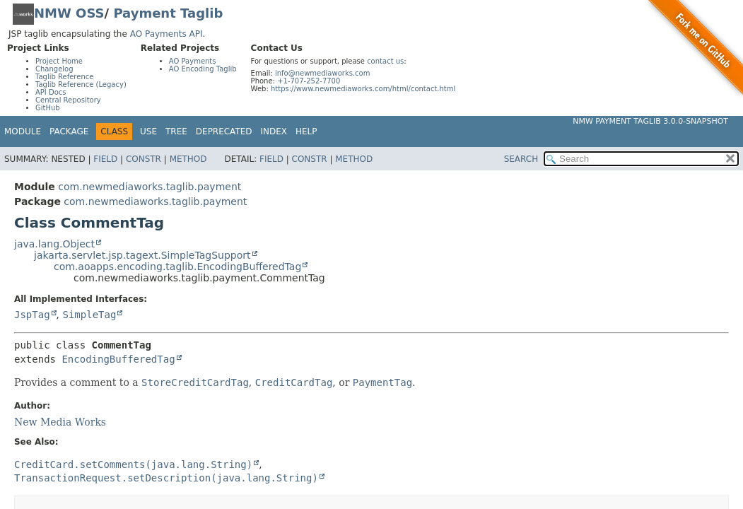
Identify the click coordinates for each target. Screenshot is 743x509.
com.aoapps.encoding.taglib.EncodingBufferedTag (177, 266)
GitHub (47, 108)
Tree (176, 131)
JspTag (32, 314)
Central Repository (68, 100)
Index (274, 131)
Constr (143, 159)
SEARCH (521, 159)
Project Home (59, 61)
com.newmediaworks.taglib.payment (149, 186)
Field (105, 159)
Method (188, 159)
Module (22, 131)
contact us (385, 61)
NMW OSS (69, 13)
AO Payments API (166, 34)
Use (148, 131)
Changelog (54, 69)
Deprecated (224, 131)
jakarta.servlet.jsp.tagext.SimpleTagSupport (142, 255)
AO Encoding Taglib (203, 69)
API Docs (50, 92)
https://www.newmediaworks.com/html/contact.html (363, 89)
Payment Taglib (168, 13)
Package (68, 131)
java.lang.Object (54, 244)
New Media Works (60, 422)
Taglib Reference (64, 77)
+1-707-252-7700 (308, 81)
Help (306, 131)
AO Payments (192, 61)
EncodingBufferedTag (118, 359)
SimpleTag (89, 314)
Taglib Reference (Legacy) (81, 84)
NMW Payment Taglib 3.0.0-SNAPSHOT (650, 121)
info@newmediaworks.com (322, 73)
